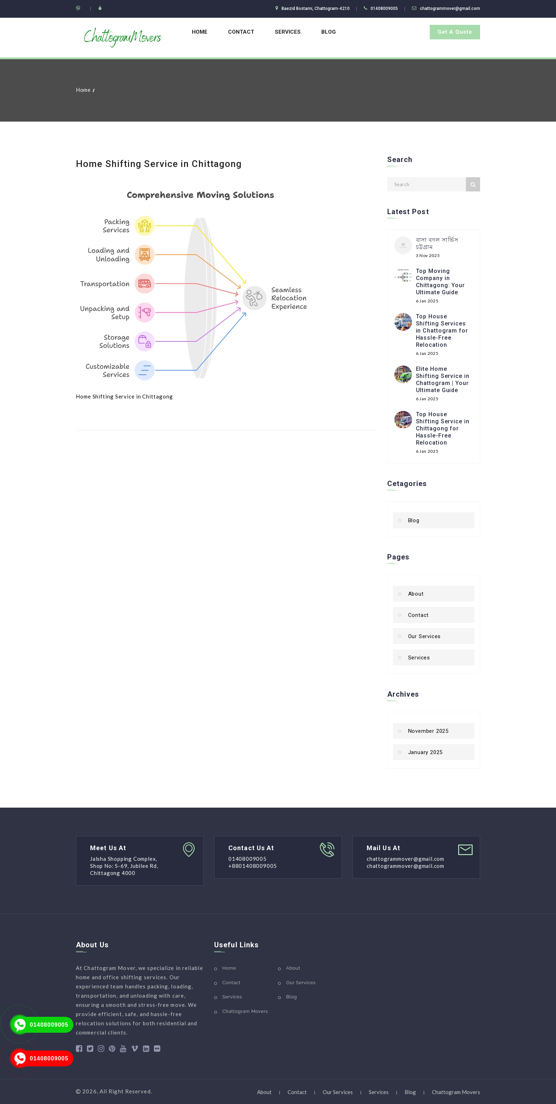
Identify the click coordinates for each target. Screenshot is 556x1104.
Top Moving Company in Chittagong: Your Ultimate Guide (440, 282)
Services (288, 32)
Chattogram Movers (245, 1011)
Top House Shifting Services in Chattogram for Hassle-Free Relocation (442, 330)
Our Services (424, 636)
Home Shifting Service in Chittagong (159, 163)
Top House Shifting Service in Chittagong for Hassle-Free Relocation (442, 428)
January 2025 (425, 752)
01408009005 (49, 1025)
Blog (328, 32)
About (416, 594)
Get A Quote (455, 32)
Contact (241, 32)
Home (199, 32)
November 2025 (428, 731)
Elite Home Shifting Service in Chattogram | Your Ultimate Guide (442, 380)
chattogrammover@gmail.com (450, 8)
